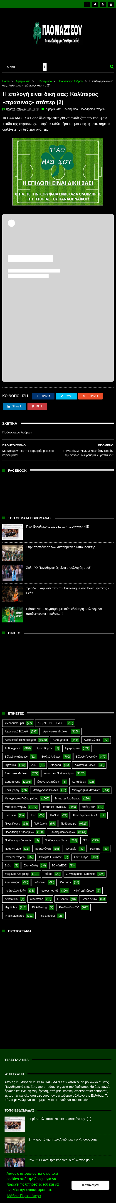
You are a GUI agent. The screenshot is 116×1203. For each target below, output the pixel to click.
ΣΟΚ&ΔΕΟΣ (59, 865)
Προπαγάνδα (43, 848)
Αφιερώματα (23, 81)
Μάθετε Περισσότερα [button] (24, 1196)
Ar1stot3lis (11, 899)
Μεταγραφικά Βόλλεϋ (45, 790)
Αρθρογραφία (13, 748)
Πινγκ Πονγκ (12, 823)
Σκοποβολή (31, 865)
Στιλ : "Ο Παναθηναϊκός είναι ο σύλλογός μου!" (58, 567)
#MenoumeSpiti (14, 723)
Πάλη (33, 815)
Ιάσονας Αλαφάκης (48, 781)
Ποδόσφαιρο (44, 81)
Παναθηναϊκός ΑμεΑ (85, 815)
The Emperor (47, 915)
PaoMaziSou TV (69, 907)
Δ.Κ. (34, 765)
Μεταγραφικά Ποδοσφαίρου (21, 798)
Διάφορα (55, 765)
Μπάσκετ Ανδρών (15, 806)
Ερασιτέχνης (12, 781)
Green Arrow (89, 899)
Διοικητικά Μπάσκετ (17, 773)
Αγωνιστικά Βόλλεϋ (16, 731)
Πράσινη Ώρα (13, 848)
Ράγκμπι (95, 848)
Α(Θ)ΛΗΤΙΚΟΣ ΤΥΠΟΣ (51, 723)
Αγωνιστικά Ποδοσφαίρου (20, 739)
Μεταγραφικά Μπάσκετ (86, 790)
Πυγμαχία (70, 848)
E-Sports (62, 899)
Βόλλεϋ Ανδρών (51, 756)
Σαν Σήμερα (81, 857)
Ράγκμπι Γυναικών (50, 857)
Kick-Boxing (39, 907)
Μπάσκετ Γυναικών (54, 806)
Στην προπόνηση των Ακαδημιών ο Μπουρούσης (60, 547)
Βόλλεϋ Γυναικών (86, 756)
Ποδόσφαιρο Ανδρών (70, 81)
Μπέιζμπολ (88, 806)
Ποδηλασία (40, 823)
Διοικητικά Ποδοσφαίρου (59, 773)
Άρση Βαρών (44, 748)
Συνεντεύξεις (12, 882)
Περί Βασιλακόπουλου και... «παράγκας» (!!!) (57, 526)
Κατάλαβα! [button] (90, 1185)
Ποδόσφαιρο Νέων (56, 840)
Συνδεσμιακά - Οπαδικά (80, 873)
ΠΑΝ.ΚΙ (54, 815)
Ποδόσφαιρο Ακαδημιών (19, 832)
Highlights (11, 907)
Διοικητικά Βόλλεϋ (85, 765)
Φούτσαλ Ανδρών (15, 890)
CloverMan (36, 899)
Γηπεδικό (10, 765)
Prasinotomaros (14, 915)
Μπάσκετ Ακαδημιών (67, 798)
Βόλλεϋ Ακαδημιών (16, 756)
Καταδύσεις (79, 781)
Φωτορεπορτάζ (49, 890)
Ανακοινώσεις (92, 739)
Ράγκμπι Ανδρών (15, 857)
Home (6, 81)
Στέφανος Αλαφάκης (17, 873)
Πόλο (86, 840)
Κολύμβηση (12, 790)
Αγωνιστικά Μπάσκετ (55, 731)
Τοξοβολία (40, 882)
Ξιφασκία (10, 815)
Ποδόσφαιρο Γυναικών (18, 840)
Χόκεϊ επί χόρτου (84, 890)
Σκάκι (8, 865)
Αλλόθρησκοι (60, 739)
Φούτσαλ (65, 882)
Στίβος (48, 873)
